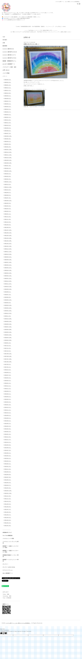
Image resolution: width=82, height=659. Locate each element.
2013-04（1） (7, 458)
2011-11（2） (7, 498)
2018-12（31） (8, 313)
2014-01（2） (7, 434)
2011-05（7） (7, 514)
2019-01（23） (8, 310)
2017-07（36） (8, 358)
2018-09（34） (8, 321)
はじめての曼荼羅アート (9, 64)
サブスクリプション (8, 570)
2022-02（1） (7, 211)
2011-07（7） (7, 509)
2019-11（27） (8, 283)
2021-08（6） (7, 227)
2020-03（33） (8, 273)
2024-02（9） (7, 146)
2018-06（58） (8, 329)
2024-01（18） (8, 149)
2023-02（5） (7, 179)
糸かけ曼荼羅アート (8, 573)
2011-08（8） (7, 506)
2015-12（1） (7, 385)
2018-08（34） (8, 324)
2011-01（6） (7, 525)
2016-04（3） (7, 377)
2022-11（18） (8, 187)
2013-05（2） (7, 455)
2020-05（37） (8, 267)
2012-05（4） (7, 482)
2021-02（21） (8, 243)
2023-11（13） (8, 154)
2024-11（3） (7, 122)
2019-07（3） (7, 294)
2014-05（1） (7, 423)
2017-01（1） (7, 367)
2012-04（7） (7, 485)
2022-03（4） (7, 208)
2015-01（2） (7, 404)
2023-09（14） (8, 160)
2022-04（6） (7, 205)
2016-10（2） (7, 369)
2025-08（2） (7, 98)
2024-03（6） (7, 144)
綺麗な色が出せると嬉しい (31, 44)
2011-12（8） (7, 495)
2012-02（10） (8, 490)
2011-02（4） (7, 522)
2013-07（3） (7, 450)
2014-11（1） (7, 410)
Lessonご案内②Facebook (10, 52)
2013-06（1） (7, 452)
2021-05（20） (8, 235)
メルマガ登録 (6, 73)
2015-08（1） (7, 393)
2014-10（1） (7, 412)
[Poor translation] (5, 633)
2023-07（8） (7, 165)
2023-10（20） (8, 157)
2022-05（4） (7, 203)
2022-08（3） (7, 195)
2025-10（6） (7, 93)
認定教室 (5, 45)
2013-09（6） (7, 444)
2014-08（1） (7, 418)
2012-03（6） (7, 487)
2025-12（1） (7, 87)
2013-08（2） (7, 447)
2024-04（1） (7, 141)
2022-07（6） (7, 197)
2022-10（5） (7, 189)
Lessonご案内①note (8, 48)
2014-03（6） (7, 428)
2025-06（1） (7, 103)
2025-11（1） (7, 90)
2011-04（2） (7, 517)
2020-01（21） (8, 278)
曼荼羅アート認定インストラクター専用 (10, 546)
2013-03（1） (7, 461)
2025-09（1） (7, 95)
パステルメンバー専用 (8, 538)
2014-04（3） (7, 426)
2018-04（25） (8, 334)
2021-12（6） (7, 216)
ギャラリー (5, 564)
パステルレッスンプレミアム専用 (10, 542)
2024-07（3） (7, 133)
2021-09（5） (7, 224)
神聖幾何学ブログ (7, 532)
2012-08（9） (7, 474)
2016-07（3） (7, 375)
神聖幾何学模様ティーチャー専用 (10, 556)
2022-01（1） (7, 213)
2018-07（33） (8, 326)
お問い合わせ (6, 70)
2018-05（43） (8, 332)
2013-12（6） (7, 436)
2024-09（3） (7, 127)
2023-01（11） (8, 181)
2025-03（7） (7, 111)
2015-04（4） (7, 401)
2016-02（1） (7, 380)
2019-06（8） (7, 297)
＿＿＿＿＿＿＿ (7, 529)
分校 (4, 42)
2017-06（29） (8, 361)
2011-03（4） (7, 520)
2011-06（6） (7, 512)
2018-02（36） (8, 340)
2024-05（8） (7, 138)
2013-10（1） (7, 442)
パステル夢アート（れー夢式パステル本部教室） (18, 623)
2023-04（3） (7, 173)
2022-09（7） (7, 192)
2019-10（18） (8, 286)
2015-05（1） (7, 399)
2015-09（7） (7, 391)
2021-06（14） (8, 232)
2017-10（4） (7, 350)
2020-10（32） (8, 254)
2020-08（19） (8, 259)
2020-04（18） (8, 270)
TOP (4, 37)
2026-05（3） (7, 79)
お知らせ (5, 76)
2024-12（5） (7, 119)
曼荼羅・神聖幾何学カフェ (9, 61)
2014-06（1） (7, 420)
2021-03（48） (8, 240)
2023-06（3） (7, 168)
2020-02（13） (8, 275)
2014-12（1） (7, 407)
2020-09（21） (8, 256)
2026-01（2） (7, 85)
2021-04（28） (8, 238)
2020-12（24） (8, 248)
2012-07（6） (7, 477)
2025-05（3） (7, 106)
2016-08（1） (7, 372)
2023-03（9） (7, 176)
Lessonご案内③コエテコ (9, 55)
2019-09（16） (8, 289)
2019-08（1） (7, 291)
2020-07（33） (8, 262)
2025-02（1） (7, 114)
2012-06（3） (7, 479)
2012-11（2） (7, 469)
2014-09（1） (7, 415)
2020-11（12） (8, 251)
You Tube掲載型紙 (7, 535)
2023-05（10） (8, 170)
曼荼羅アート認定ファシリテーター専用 (10, 551)
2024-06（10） (8, 136)
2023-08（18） (8, 162)
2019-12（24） (8, 281)
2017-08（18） (8, 356)
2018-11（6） (7, 316)
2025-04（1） (7, 109)
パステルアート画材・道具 (9, 67)
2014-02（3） (7, 431)
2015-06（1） (7, 396)
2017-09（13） (8, 353)
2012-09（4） (7, 471)
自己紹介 (5, 39)
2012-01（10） (8, 493)
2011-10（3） (7, 501)
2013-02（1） (7, 463)
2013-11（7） (7, 439)
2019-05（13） (8, 299)
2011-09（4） (7, 504)
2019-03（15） (8, 305)
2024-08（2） (7, 130)
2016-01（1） (7, 383)
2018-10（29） (8, 318)
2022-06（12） (8, 200)
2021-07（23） (8, 230)
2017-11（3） (7, 348)
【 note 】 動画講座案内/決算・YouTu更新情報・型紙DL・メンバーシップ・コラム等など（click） (41, 26)
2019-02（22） (8, 307)
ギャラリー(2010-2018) (9, 567)
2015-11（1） (7, 388)
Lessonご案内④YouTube (9, 58)
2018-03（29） (8, 337)
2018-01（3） (7, 342)
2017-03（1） (7, 364)
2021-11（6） (7, 219)
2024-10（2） (7, 125)
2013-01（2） (7, 466)
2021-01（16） (8, 246)
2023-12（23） (8, 152)
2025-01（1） (7, 117)
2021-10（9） (7, 221)
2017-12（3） (7, 345)
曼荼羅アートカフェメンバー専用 (10, 560)
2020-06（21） (8, 264)
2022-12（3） (7, 184)
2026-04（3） (7, 82)
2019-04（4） (7, 302)
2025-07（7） (7, 101)
